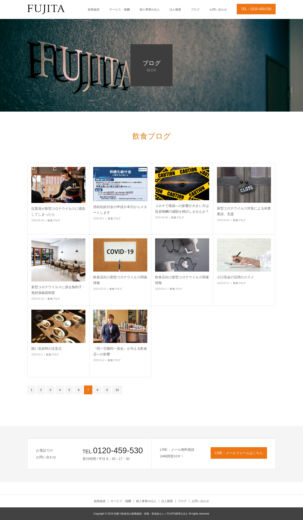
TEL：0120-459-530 (256, 9)
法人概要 (175, 9)
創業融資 (94, 9)
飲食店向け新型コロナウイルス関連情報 (120, 280)
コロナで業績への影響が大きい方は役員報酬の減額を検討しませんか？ (182, 208)
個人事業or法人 (150, 9)
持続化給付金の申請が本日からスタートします (120, 209)
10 (117, 390)
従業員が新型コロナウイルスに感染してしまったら (58, 211)
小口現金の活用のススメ (235, 277)
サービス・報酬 (119, 9)
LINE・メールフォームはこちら (239, 453)
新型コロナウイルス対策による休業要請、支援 (244, 211)
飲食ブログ (54, 220)
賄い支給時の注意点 (46, 348)
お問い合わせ (218, 9)
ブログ (195, 9)
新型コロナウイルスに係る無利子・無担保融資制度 (58, 290)
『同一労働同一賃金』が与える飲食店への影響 (120, 351)
